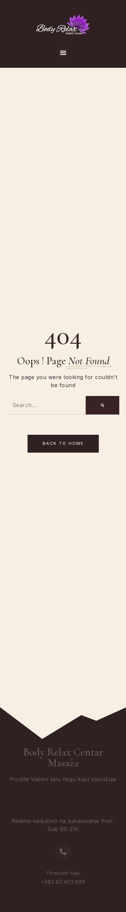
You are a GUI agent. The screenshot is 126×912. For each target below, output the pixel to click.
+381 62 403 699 (63, 882)
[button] (63, 53)
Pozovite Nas (63, 873)
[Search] (102, 405)
